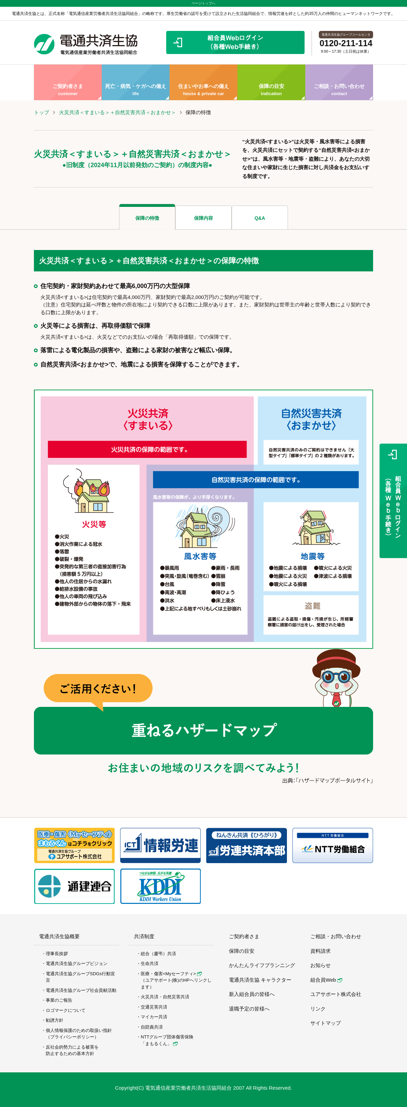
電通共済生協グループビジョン (77, 963)
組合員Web (326, 980)
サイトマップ (325, 1023)
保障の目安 (271, 82)
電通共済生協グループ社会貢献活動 (81, 990)
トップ (41, 112)
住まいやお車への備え (203, 82)
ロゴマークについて (65, 1010)
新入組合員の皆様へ (252, 994)
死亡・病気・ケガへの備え (136, 82)
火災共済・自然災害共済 (165, 996)
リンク (318, 1009)
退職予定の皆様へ (249, 1009)
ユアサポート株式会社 (335, 994)
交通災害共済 (154, 1007)
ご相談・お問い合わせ (339, 82)
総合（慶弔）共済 (158, 953)
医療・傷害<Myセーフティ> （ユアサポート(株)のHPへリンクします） (176, 980)
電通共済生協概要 (59, 936)
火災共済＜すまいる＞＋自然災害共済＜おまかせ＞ (117, 112)
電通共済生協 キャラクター (260, 980)
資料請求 (320, 951)
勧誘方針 (54, 1020)
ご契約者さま (68, 82)
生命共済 (149, 963)
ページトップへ (203, 3)
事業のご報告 (59, 1000)
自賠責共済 (152, 1027)
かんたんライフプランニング (262, 965)
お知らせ (320, 965)
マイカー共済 (154, 1016)
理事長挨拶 (57, 953)
